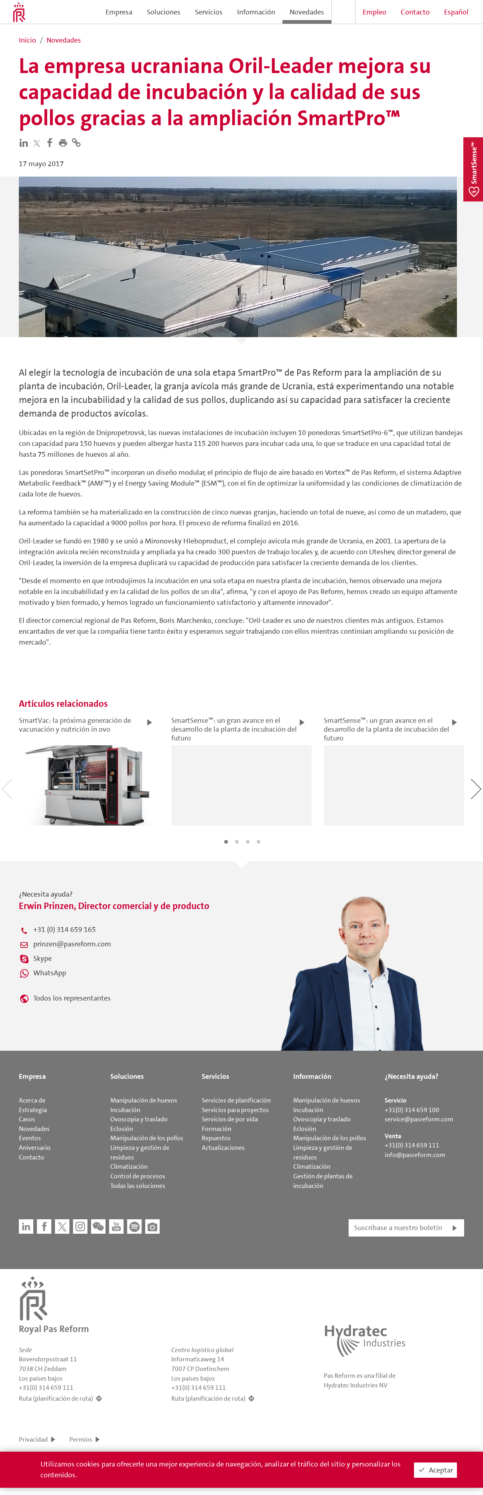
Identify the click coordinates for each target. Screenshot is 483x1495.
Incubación (125, 1110)
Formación (216, 1129)
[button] (64, 142)
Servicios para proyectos (235, 1110)
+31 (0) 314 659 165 (64, 929)
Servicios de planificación (236, 1100)
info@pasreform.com (415, 1155)
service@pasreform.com (419, 1119)
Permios (80, 1439)
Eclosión (121, 1129)
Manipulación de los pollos (146, 1138)
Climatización (129, 1166)
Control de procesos (137, 1176)
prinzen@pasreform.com (72, 944)
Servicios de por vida (230, 1119)
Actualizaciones (223, 1147)
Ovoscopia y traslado (139, 1119)
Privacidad (33, 1439)
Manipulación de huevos (143, 1100)
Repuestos (216, 1138)
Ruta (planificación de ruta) (56, 1398)
